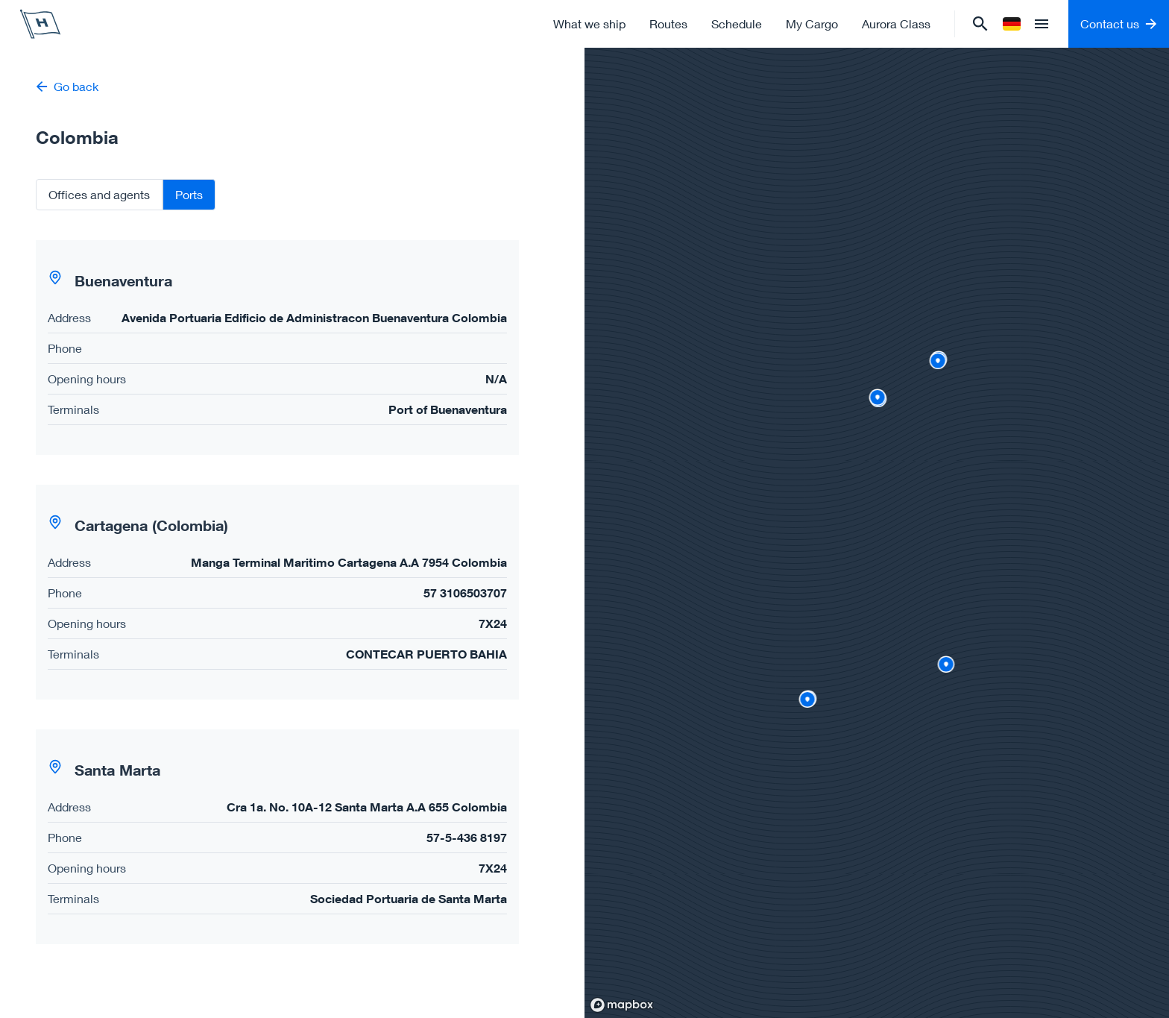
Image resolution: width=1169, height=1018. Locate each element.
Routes (668, 23)
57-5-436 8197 (466, 837)
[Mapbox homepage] (622, 1005)
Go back (67, 86)
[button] (277, 347)
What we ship (589, 23)
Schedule (736, 23)
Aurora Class (896, 23)
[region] (876, 533)
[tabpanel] (292, 592)
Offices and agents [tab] (99, 194)
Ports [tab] (189, 194)
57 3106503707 (465, 592)
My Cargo (812, 23)
